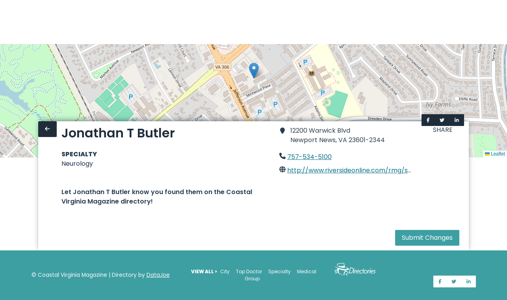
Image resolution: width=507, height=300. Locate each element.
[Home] (4, 22)
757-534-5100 (309, 156)
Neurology (77, 163)
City (225, 271)
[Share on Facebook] (428, 120)
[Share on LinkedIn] (456, 120)
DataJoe (158, 275)
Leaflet (495, 154)
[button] (254, 71)
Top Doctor (249, 271)
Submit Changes (427, 237)
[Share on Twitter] (442, 120)
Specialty (279, 271)
